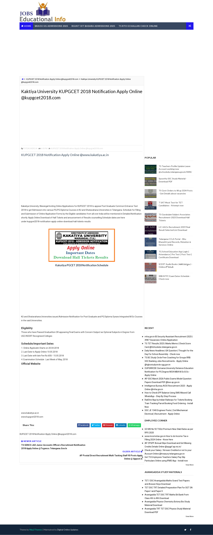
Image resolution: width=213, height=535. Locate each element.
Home (29, 25)
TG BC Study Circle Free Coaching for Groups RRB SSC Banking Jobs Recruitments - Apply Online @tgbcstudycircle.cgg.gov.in (166, 361)
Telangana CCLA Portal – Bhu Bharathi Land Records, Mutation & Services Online (173, 242)
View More (188, 465)
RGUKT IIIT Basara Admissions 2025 (95, 25)
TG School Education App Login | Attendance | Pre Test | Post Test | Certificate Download (173, 254)
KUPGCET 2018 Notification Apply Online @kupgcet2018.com (54, 79)
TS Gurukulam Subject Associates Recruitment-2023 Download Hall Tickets (172, 217)
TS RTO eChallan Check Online (140, 25)
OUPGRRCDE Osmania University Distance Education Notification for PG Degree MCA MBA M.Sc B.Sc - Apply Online (167, 371)
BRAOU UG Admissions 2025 (53, 25)
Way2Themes (37, 529)
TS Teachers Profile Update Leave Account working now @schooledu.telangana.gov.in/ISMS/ (173, 169)
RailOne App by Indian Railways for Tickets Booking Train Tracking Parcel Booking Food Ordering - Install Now (167, 403)
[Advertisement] (106, 52)
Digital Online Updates (69, 529)
